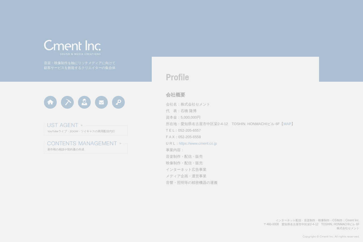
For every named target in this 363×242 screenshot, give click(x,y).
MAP (287, 124)
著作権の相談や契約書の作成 (65, 149)
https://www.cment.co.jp (198, 143)
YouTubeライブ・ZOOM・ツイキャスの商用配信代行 (81, 131)
